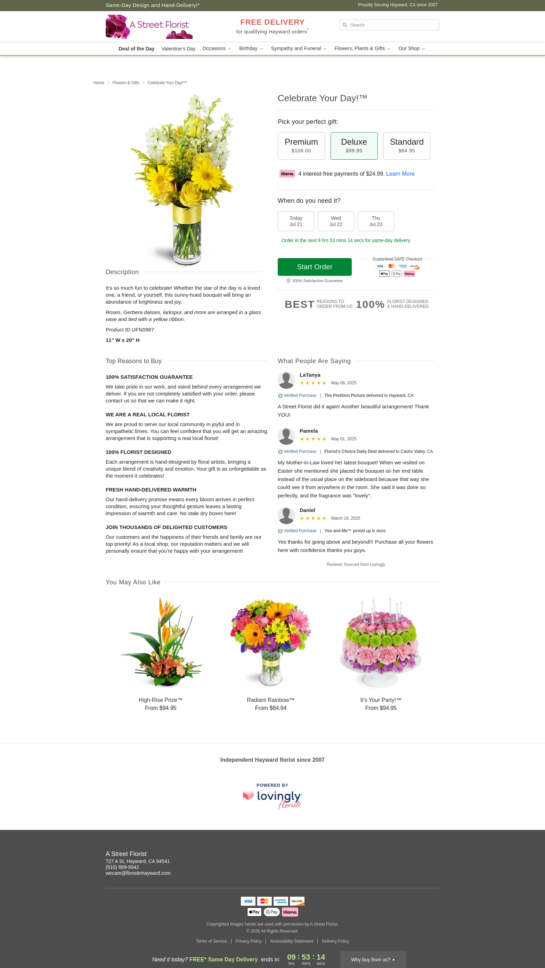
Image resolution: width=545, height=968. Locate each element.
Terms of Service (211, 941)
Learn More (400, 174)
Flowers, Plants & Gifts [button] (363, 48)
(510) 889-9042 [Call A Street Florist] (122, 867)
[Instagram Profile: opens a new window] (419, 855)
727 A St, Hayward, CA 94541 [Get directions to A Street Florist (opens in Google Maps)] (138, 861)
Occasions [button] (218, 48)
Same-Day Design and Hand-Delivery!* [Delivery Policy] (153, 5)
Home (98, 82)
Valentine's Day (179, 48)
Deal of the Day (137, 48)
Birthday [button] (251, 48)
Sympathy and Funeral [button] (299, 48)
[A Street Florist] (156, 26)
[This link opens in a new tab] (272, 796)
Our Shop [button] (412, 48)
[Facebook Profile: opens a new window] (434, 855)
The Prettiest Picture (345, 395)
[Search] (389, 24)
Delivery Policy (335, 941)
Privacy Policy (249, 941)
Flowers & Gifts (126, 82)
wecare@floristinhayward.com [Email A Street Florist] (138, 873)
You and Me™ (338, 530)
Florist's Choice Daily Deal (351, 451)
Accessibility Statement (291, 941)
